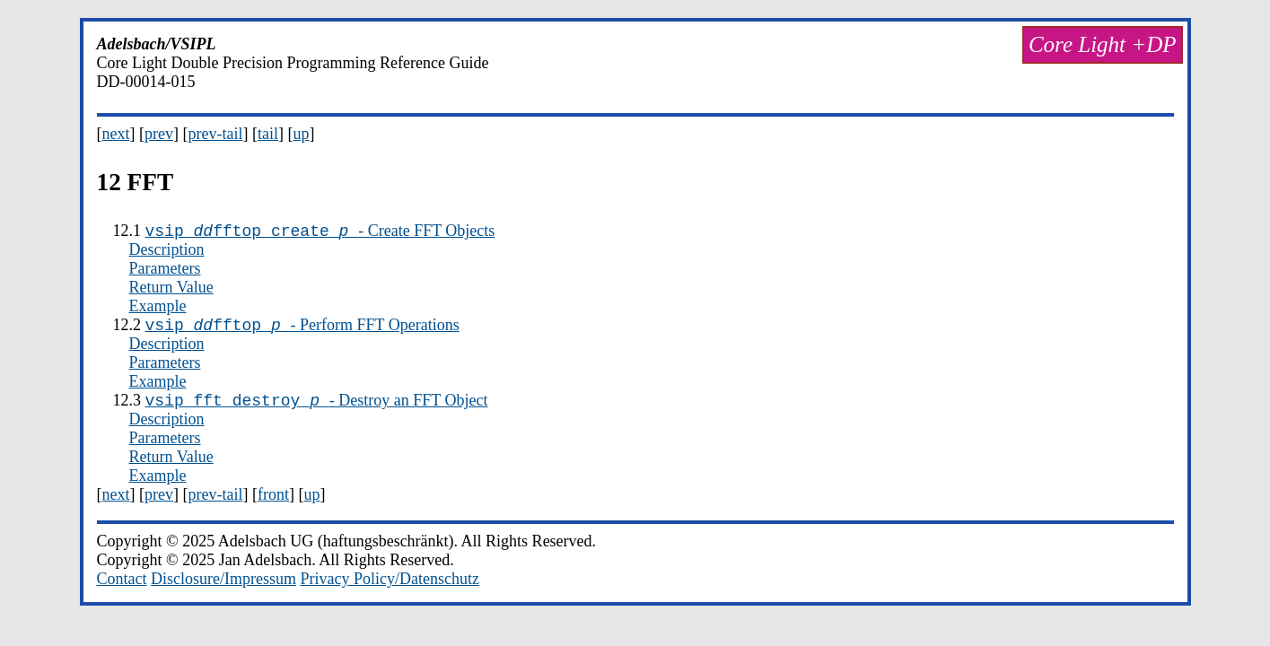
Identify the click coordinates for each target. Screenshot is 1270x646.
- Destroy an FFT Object (316, 408)
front (273, 502)
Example (158, 309)
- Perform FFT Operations (302, 330)
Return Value (171, 290)
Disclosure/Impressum (223, 587)
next (116, 134)
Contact (122, 587)
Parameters (165, 271)
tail (268, 134)
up (301, 134)
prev (159, 134)
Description (167, 252)
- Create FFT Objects (320, 233)
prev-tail (215, 134)
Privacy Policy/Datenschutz (389, 587)
